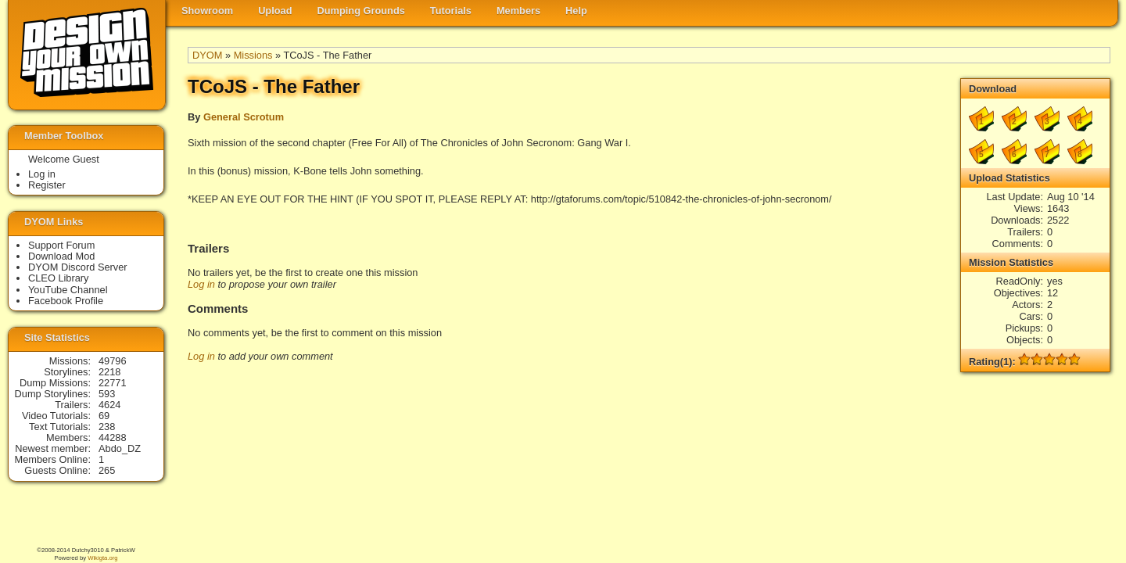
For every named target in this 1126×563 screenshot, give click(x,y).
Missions (253, 55)
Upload (275, 10)
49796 (113, 361)
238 (107, 426)
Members (518, 10)
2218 (109, 372)
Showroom (207, 10)
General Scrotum (243, 117)
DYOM (207, 55)
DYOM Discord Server (77, 267)
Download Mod (61, 256)
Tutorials (451, 10)
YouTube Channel (68, 290)
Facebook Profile (65, 301)
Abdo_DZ (120, 448)
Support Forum (61, 245)
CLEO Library (58, 278)
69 (104, 415)
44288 (113, 437)
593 (107, 394)
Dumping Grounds (361, 10)
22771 (113, 383)
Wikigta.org (102, 557)
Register (47, 185)
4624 (109, 405)
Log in (201, 284)
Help (576, 10)
